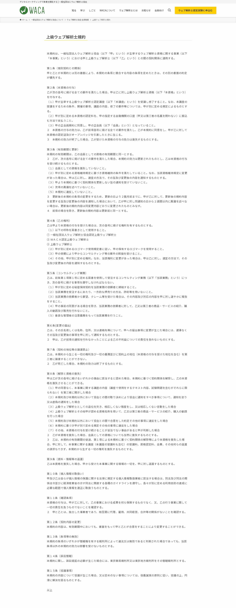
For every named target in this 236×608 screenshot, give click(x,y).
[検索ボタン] (169, 10)
